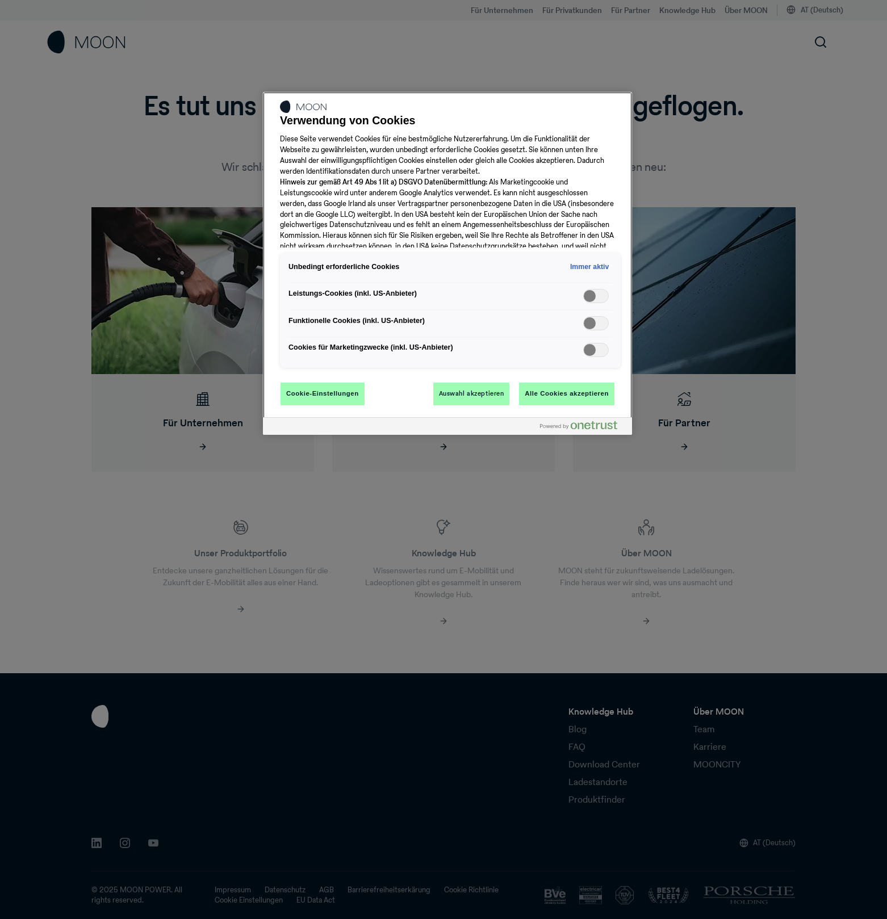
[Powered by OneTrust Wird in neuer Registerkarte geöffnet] (583, 428)
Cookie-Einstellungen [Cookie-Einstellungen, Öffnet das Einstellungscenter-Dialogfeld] (322, 393)
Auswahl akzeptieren (471, 393)
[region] (447, 263)
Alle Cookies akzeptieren (567, 393)
